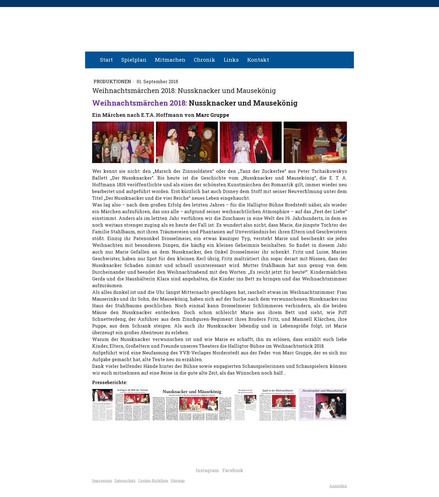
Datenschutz (125, 480)
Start (106, 59)
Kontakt (258, 59)
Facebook (232, 470)
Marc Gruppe (213, 115)
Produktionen (113, 81)
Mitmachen (170, 59)
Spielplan (133, 59)
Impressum (102, 480)
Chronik (204, 59)
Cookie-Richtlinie (153, 480)
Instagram (207, 470)
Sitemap (178, 480)
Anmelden (338, 486)
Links (231, 59)
